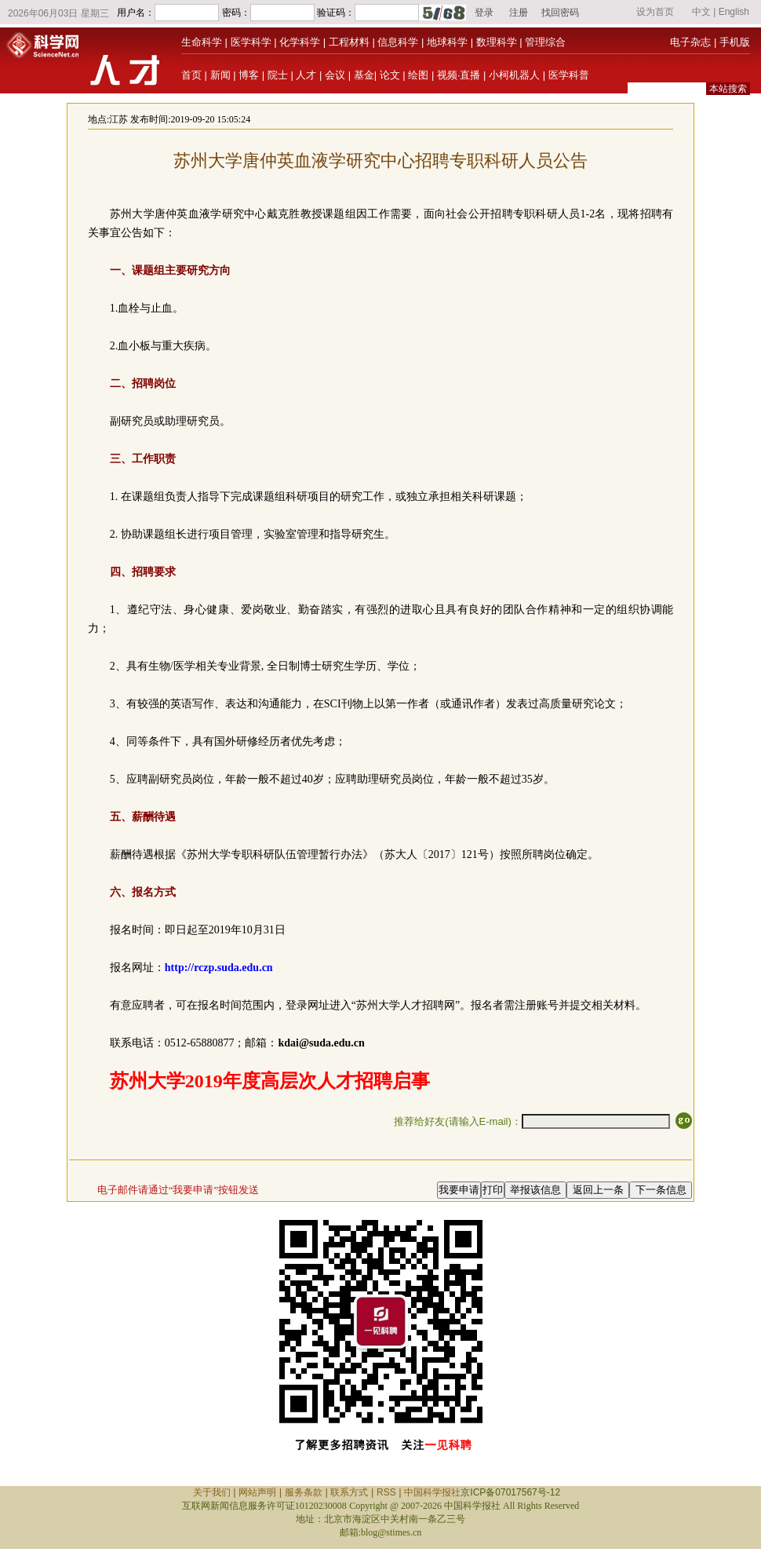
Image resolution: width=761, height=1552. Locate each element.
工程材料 (349, 42)
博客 (248, 75)
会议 (335, 75)
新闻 (220, 75)
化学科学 (299, 42)
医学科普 (568, 75)
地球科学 (447, 42)
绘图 (418, 75)
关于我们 (212, 1492)
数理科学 (496, 42)
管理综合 (545, 42)
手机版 (734, 42)
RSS (386, 1492)
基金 (364, 75)
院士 (278, 75)
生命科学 (201, 42)
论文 (390, 75)
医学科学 (251, 42)
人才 (306, 75)
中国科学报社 (432, 1492)
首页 (191, 75)
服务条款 (303, 1492)
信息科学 (397, 42)
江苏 (118, 119)
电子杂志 (690, 42)
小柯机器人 (514, 75)
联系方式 (349, 1492)
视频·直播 (459, 75)
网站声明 (257, 1492)
